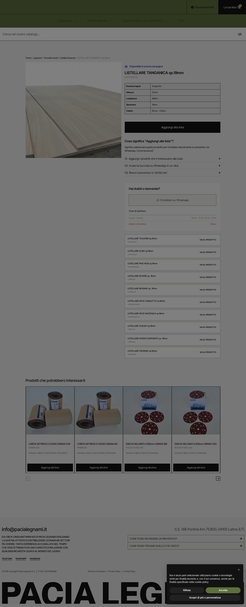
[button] (239, 569)
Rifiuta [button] (187, 590)
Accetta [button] (223, 590)
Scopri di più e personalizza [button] (205, 597)
